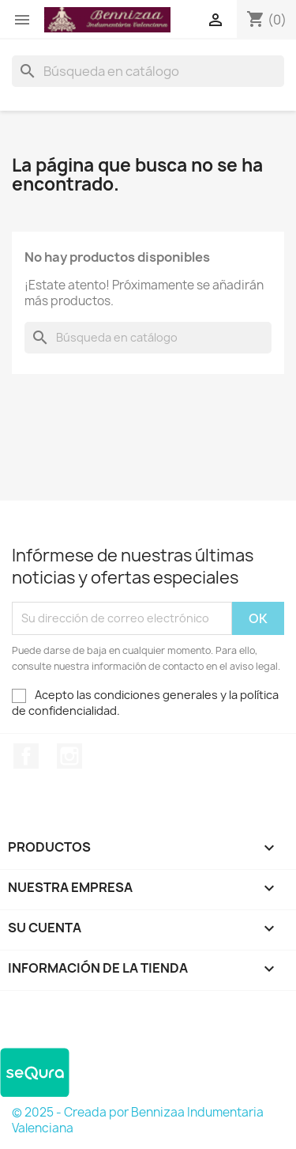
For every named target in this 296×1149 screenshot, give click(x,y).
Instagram (69, 756)
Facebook (26, 756)
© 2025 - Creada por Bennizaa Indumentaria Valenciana (138, 1120)
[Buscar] (148, 71)
